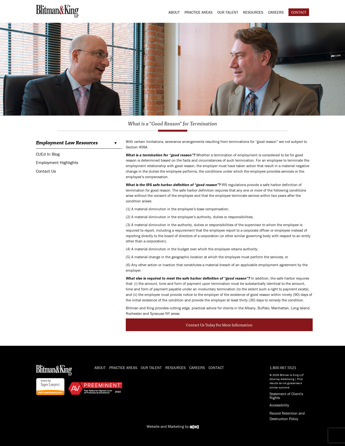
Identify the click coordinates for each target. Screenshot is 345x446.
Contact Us (46, 171)
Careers (276, 12)
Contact (298, 12)
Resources (253, 12)
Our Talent (227, 12)
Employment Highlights (57, 162)
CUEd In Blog (48, 154)
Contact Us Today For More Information (219, 325)
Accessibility (279, 405)
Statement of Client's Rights (286, 395)
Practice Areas (198, 12)
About (174, 12)
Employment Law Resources (67, 142)
